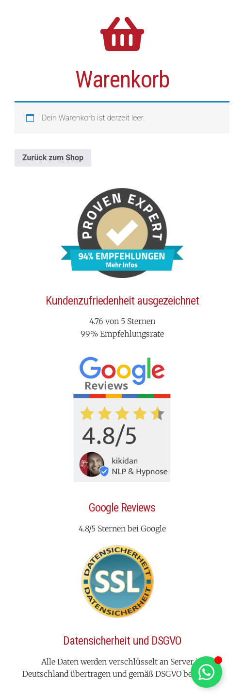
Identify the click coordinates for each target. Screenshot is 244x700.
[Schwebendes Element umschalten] (206, 672)
